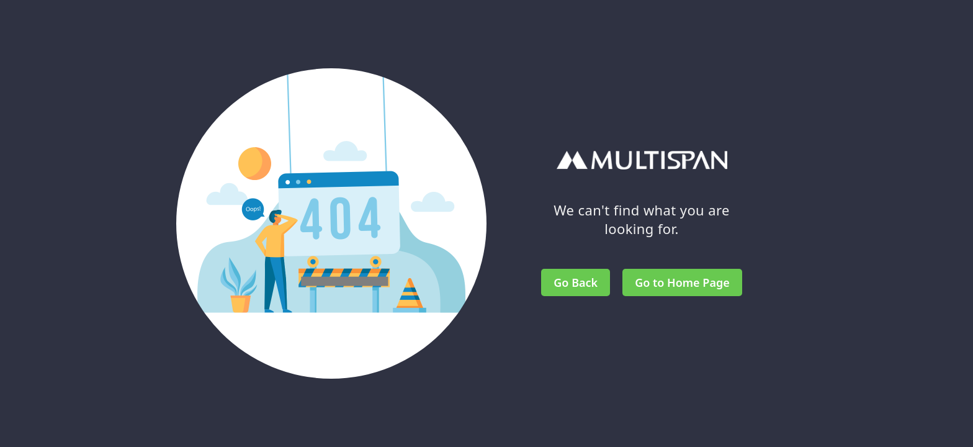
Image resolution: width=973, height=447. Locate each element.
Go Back (576, 282)
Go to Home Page (682, 282)
